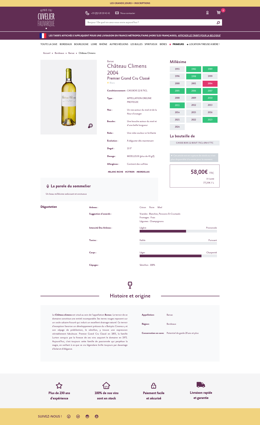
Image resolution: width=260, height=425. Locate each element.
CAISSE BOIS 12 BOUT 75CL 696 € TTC (193, 143)
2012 (193, 105)
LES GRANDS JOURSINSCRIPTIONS (130, 3)
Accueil (46, 53)
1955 (177, 69)
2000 (177, 83)
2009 (193, 98)
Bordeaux (59, 53)
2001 (193, 83)
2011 (177, 105)
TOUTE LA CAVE (48, 44)
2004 (210, 83)
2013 (210, 105)
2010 (210, 98)
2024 (177, 127)
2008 (177, 98)
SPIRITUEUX (151, 44)
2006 (193, 91)
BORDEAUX (66, 44)
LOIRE (94, 44)
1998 (193, 76)
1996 (177, 76)
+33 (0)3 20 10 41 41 (97, 12)
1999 (210, 76)
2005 (177, 91)
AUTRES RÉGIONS (119, 44)
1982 (193, 69)
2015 (193, 112)
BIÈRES (163, 44)
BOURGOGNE (81, 44)
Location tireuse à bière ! (203, 44)
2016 (210, 112)
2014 (177, 112)
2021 (177, 119)
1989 (210, 69)
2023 (210, 119)
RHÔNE (103, 44)
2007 (210, 91)
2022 (193, 119)
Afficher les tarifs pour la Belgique (199, 35)
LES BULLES (136, 44)
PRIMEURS (176, 44)
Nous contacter (125, 12)
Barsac (71, 53)
